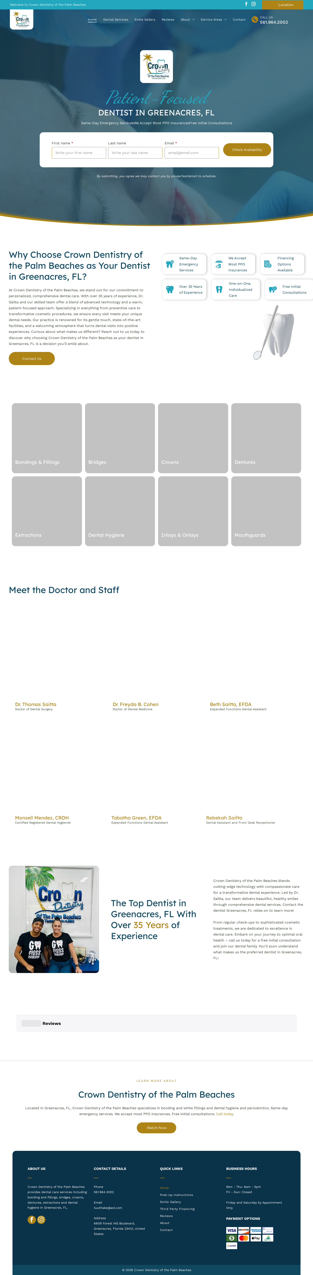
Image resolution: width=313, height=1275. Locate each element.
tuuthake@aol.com (108, 1208)
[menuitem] (93, 19)
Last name (117, 143)
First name (61, 143)
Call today (224, 1114)
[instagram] (254, 4)
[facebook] (246, 4)
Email (169, 143)
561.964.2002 (274, 22)
